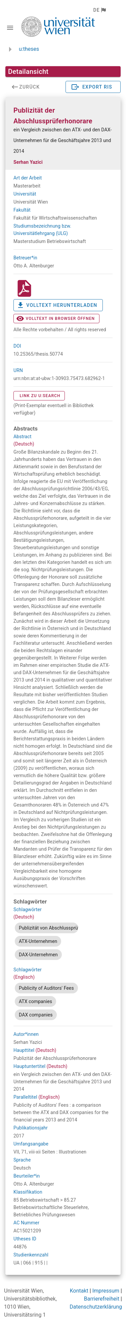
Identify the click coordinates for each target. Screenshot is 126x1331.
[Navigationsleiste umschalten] (10, 28)
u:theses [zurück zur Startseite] (29, 49)
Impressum (106, 1291)
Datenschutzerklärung (96, 1307)
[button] (99, 10)
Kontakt (79, 1291)
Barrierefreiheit (101, 1299)
